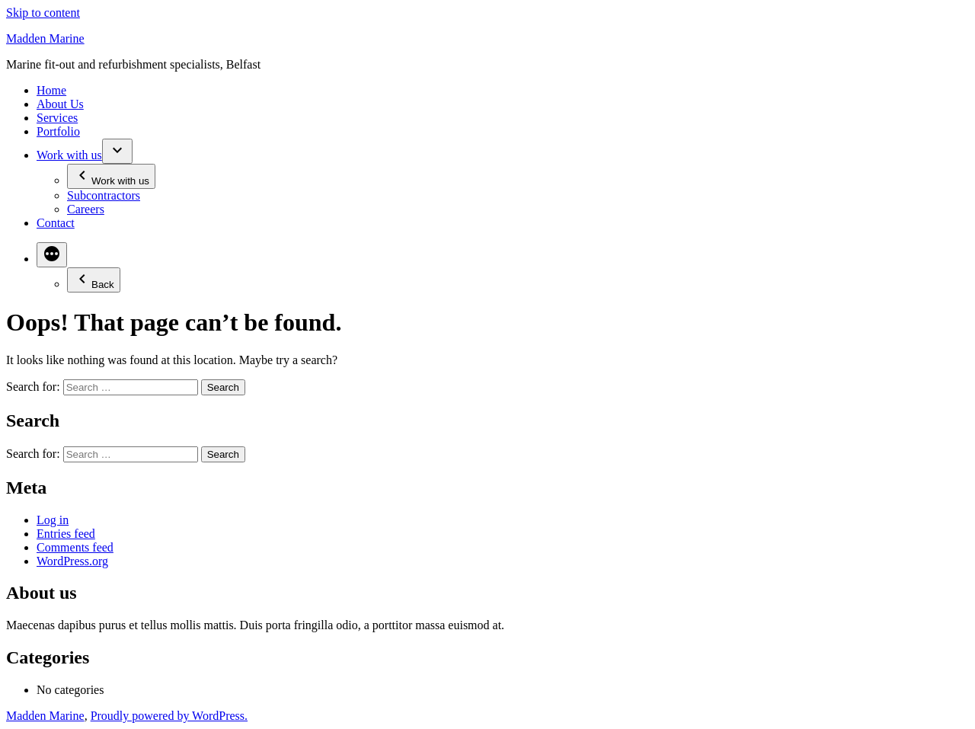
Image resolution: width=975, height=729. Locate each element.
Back (93, 280)
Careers (85, 209)
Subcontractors (103, 195)
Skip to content (43, 12)
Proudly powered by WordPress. (169, 715)
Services (57, 117)
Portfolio (58, 131)
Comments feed (75, 547)
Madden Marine (45, 38)
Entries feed (66, 533)
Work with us (69, 155)
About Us (60, 104)
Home (51, 90)
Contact (56, 222)
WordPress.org (72, 561)
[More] (52, 254)
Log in (53, 519)
